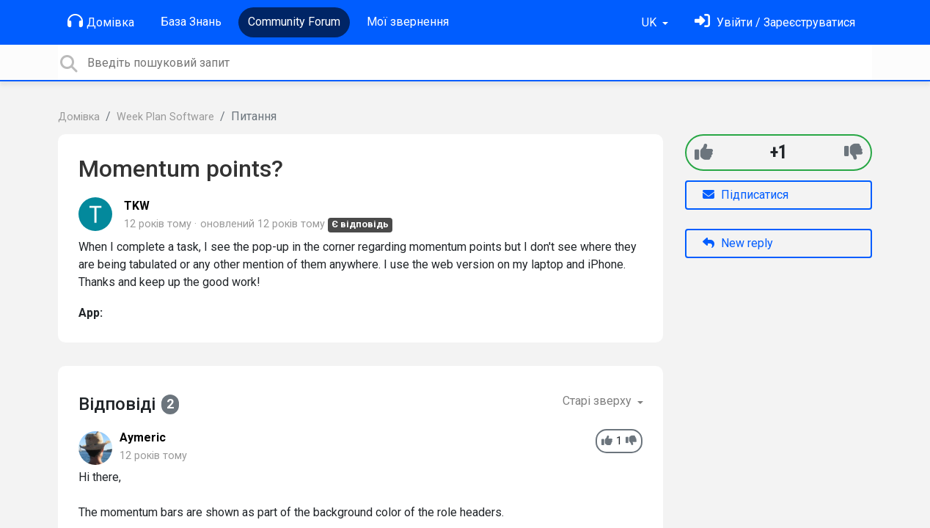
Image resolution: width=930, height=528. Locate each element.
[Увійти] (775, 22)
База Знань (191, 22)
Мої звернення (408, 22)
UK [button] (650, 22)
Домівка (100, 21)
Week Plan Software (165, 117)
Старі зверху (598, 401)
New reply (738, 243)
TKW (137, 206)
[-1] (853, 152)
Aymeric (143, 437)
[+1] (704, 152)
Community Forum (294, 22)
